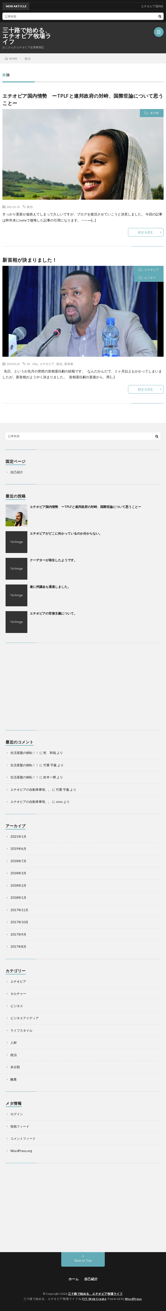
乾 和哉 (49, 753)
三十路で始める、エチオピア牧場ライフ (26, 36)
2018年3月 (18, 873)
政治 (30, 206)
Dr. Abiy (32, 363)
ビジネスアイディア (24, 1018)
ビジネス (150, 278)
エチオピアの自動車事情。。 (30, 789)
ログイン (16, 1114)
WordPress (133, 1299)
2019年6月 (18, 849)
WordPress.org (21, 1151)
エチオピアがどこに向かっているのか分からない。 (66, 533)
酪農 (13, 1079)
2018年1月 (18, 898)
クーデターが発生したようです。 (53, 560)
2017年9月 (18, 934)
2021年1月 (18, 836)
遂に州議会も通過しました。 (50, 587)
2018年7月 (18, 861)
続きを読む (146, 232)
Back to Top (83, 1261)
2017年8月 (18, 946)
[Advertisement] (83, 686)
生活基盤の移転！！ (24, 753)
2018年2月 (18, 885)
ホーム (73, 1279)
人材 (13, 1042)
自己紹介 (16, 472)
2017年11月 (19, 910)
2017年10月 (19, 922)
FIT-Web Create (94, 1299)
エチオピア (151, 270)
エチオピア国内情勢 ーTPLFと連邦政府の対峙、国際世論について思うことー (85, 507)
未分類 (154, 113)
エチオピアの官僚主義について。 (53, 613)
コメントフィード (23, 1138)
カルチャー (18, 993)
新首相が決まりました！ (29, 260)
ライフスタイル (21, 1030)
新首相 (68, 363)
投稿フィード (19, 1126)
